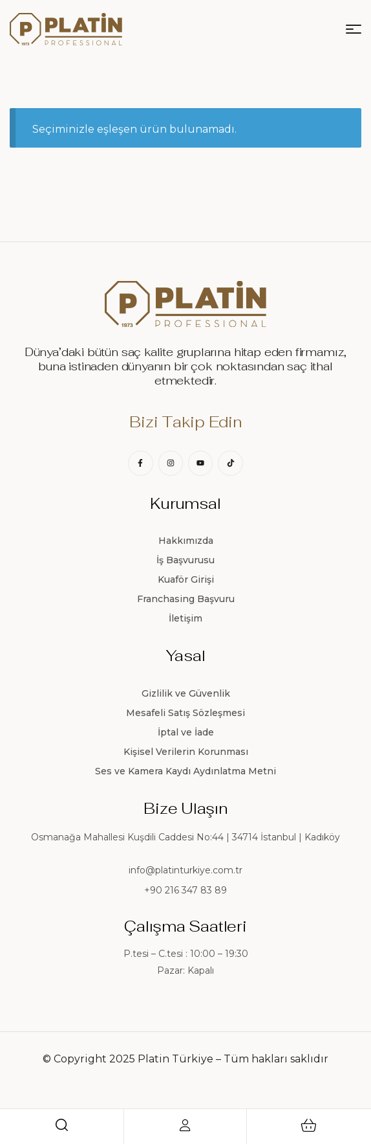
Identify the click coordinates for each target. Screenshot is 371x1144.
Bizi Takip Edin (185, 422)
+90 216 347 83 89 (185, 890)
